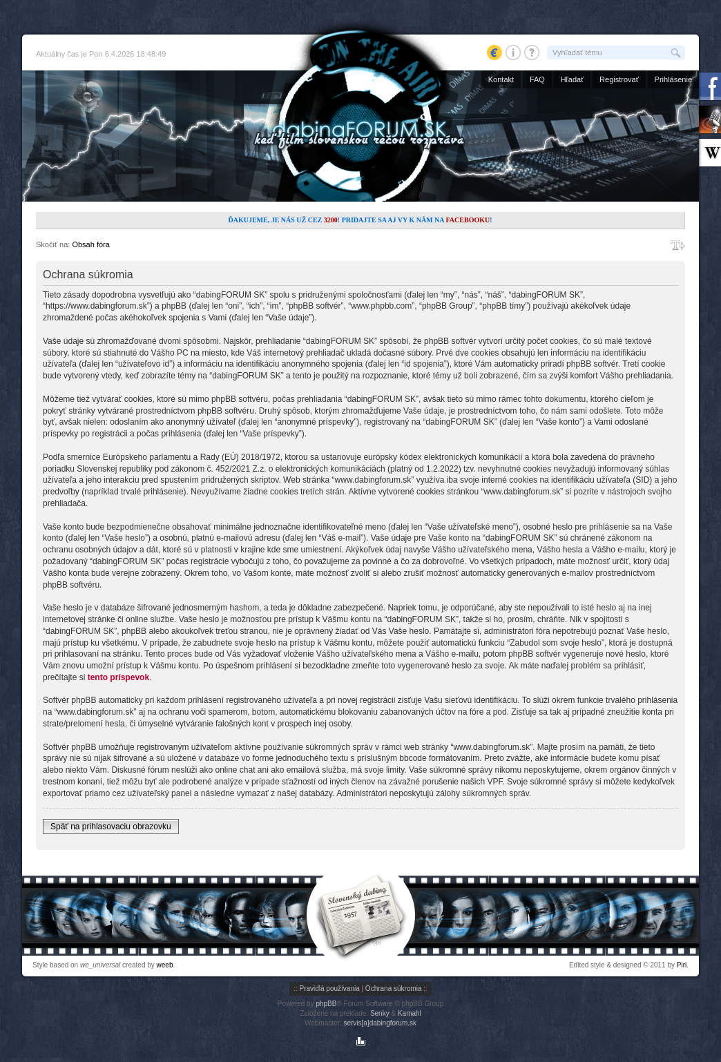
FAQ (537, 79)
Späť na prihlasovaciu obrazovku (110, 826)
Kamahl (409, 1013)
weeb (165, 965)
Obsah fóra (90, 244)
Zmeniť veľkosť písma (678, 245)
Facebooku (467, 220)
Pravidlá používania (329, 988)
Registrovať (619, 79)
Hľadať (572, 79)
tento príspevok (118, 677)
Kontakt (501, 79)
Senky (380, 1013)
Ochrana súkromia (393, 988)
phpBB (326, 1003)
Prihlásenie (673, 79)
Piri (681, 965)
